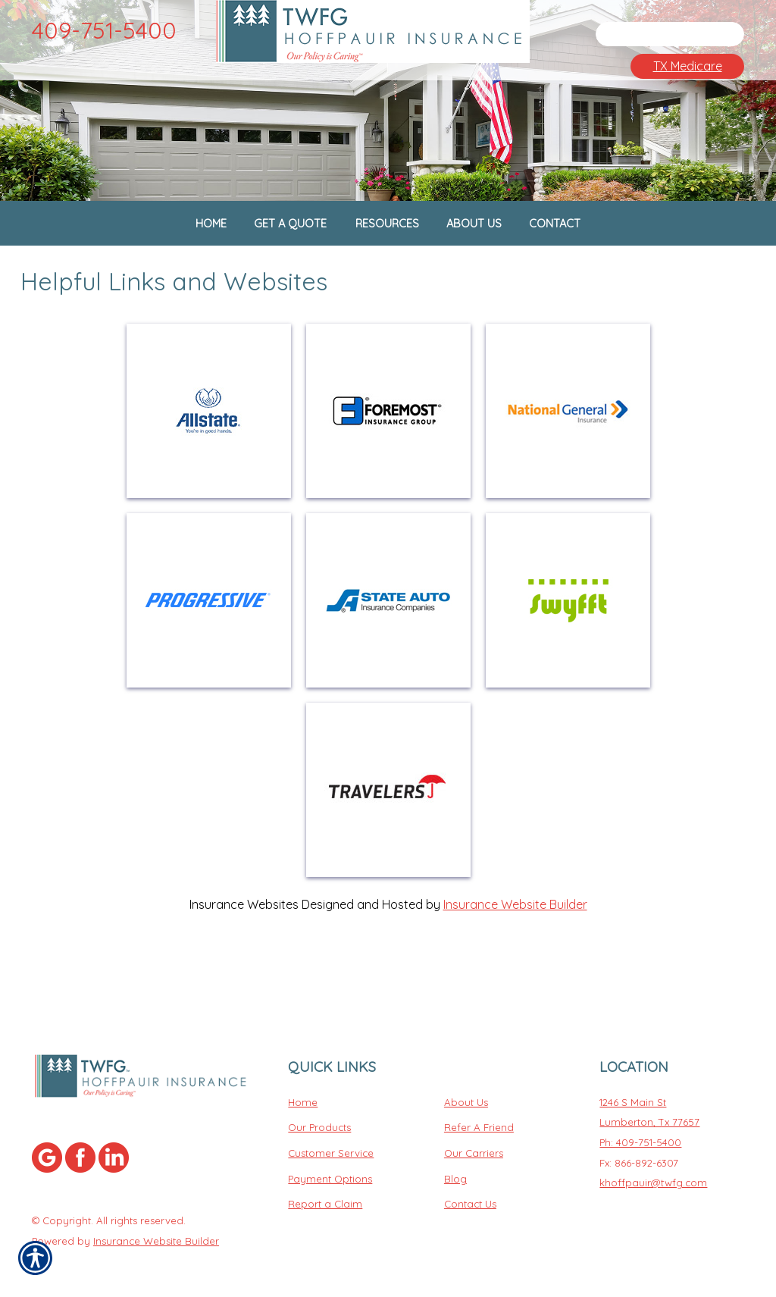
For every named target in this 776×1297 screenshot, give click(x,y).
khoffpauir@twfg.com (653, 1172)
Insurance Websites (244, 952)
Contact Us (470, 1193)
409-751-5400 (104, 30)
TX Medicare (687, 66)
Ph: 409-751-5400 (640, 1131)
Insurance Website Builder (515, 952)
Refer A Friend (479, 1117)
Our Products (319, 1117)
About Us (466, 1091)
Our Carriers (473, 1142)
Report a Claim (325, 1193)
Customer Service (331, 1142)
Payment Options (330, 1167)
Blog (455, 1167)
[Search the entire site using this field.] (657, 34)
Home (303, 1091)
